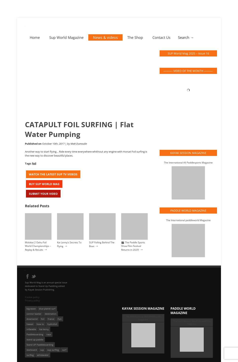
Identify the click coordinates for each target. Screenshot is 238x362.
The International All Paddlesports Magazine (188, 162)
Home (35, 37)
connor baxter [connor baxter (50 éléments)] (34, 313)
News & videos (105, 37)
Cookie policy (32, 297)
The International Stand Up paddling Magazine (192, 322)
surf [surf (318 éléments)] (64, 349)
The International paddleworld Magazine (188, 220)
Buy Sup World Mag (44, 184)
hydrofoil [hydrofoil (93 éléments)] (52, 324)
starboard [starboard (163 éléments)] (32, 349)
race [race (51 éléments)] (49, 334)
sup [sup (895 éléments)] (42, 349)
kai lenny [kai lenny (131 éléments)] (44, 329)
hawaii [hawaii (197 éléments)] (30, 324)
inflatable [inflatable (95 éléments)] (31, 329)
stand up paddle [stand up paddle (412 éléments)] (35, 339)
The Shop (135, 37)
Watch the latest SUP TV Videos (53, 174)
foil (34, 163)
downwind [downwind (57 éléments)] (32, 318)
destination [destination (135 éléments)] (50, 313)
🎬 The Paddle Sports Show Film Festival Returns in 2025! (133, 246)
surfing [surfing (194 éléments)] (30, 354)
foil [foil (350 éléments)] (42, 318)
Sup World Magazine (66, 37)
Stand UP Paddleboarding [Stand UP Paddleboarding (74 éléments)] (40, 344)
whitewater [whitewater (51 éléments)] (43, 354)
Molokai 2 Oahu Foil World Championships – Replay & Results (38, 246)
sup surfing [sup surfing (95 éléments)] (53, 349)
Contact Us (161, 37)
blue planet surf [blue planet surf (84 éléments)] (47, 308)
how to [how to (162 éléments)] (40, 324)
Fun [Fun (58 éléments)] (60, 318)
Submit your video (43, 194)
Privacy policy (32, 300)
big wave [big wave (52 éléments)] (31, 308)
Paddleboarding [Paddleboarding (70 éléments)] (35, 334)
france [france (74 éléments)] (51, 318)
